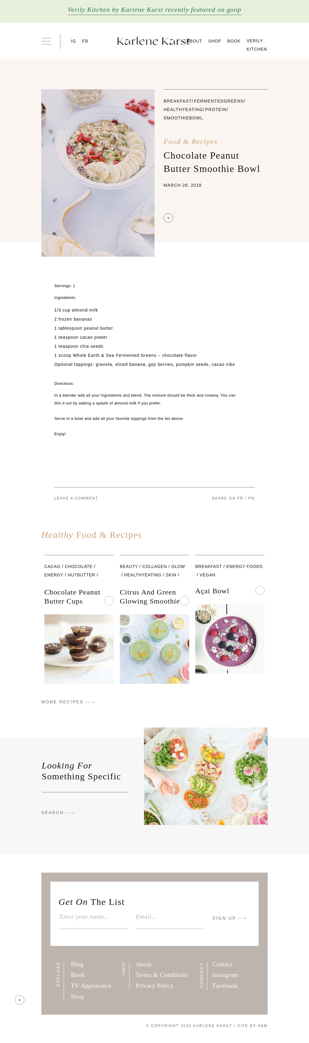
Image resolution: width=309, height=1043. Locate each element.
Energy (53, 574)
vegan (207, 574)
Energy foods (244, 566)
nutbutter (81, 574)
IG (73, 41)
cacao (52, 566)
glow (178, 566)
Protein (216, 109)
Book (234, 41)
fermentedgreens (219, 101)
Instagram (225, 975)
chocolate (79, 566)
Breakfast (178, 101)
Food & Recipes (191, 141)
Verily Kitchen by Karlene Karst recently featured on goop (154, 9)
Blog (77, 964)
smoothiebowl (183, 118)
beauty (129, 566)
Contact (222, 964)
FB (85, 41)
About (194, 41)
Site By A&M (252, 1026)
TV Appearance (91, 985)
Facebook (224, 985)
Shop (214, 41)
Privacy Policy (154, 985)
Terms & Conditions (161, 975)
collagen (154, 566)
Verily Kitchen (257, 45)
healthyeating (183, 109)
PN (251, 498)
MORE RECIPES (62, 701)
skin (171, 574)
